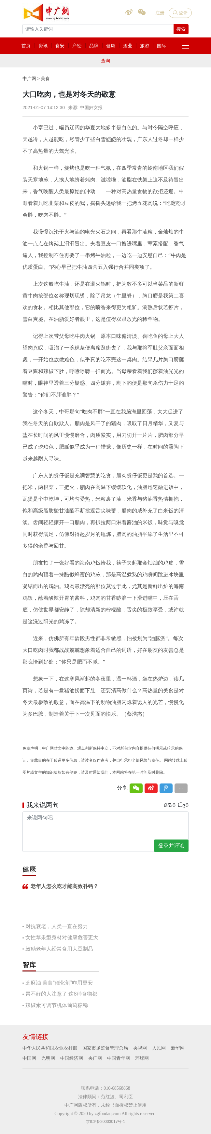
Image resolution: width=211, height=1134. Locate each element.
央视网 (140, 1048)
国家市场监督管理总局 (105, 1048)
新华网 (178, 1048)
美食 (45, 78)
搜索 (181, 29)
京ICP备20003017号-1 (105, 1121)
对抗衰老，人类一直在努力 (56, 926)
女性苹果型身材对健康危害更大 (61, 937)
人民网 (159, 1048)
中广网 (29, 78)
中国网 (29, 1058)
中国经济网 (71, 1058)
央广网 (95, 1058)
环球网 (142, 1058)
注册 (159, 12)
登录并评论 (171, 845)
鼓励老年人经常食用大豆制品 (59, 949)
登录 (180, 12)
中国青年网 (118, 1058)
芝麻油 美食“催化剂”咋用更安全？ (57, 983)
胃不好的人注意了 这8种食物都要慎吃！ (59, 994)
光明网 (48, 1058)
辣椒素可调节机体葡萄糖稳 (56, 1005)
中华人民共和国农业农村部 (49, 1048)
